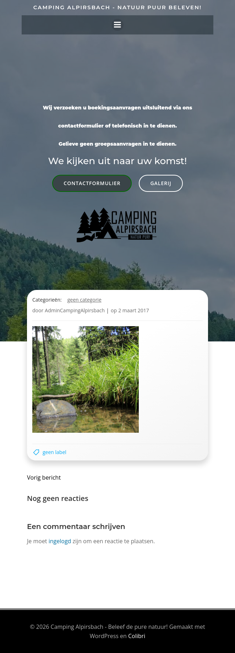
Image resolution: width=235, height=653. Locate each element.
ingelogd (60, 541)
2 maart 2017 (133, 310)
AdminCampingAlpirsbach (75, 310)
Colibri (136, 636)
